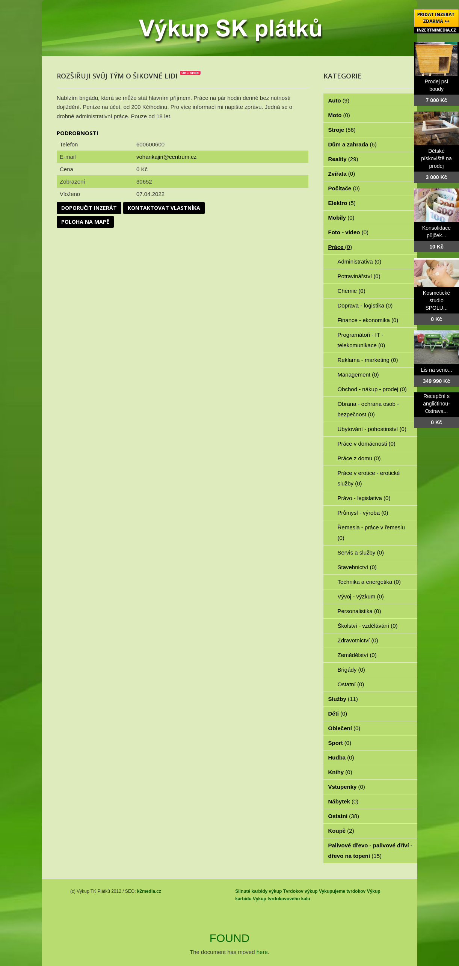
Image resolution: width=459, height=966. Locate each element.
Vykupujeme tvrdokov (342, 891)
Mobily (341, 217)
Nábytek (343, 801)
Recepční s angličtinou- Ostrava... (436, 403)
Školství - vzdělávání (368, 625)
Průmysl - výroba (363, 512)
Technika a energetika (369, 582)
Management (358, 374)
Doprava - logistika (365, 305)
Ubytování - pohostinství (372, 429)
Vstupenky (346, 787)
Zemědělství (357, 655)
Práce (340, 247)
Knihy (340, 772)
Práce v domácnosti (367, 443)
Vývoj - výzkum (361, 596)
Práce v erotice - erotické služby (369, 478)
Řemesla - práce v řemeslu (371, 532)
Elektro (342, 203)
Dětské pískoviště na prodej (436, 158)
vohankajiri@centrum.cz (166, 157)
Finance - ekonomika (368, 320)
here (262, 952)
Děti (337, 713)
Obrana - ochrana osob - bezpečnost (368, 409)
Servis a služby (361, 552)
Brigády (351, 669)
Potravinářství (359, 276)
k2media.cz (149, 891)
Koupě (341, 830)
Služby (343, 699)
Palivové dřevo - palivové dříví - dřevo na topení (370, 850)
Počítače (344, 188)
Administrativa (360, 261)
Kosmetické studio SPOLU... (436, 300)
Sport (340, 743)
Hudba (341, 757)
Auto (339, 100)
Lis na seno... (436, 370)
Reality (343, 159)
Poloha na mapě (85, 221)
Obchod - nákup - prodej (372, 389)
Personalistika (359, 611)
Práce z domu (359, 458)
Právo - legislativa (364, 498)
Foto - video (348, 232)
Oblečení (344, 728)
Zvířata (341, 173)
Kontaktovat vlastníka (164, 207)
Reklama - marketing (368, 360)
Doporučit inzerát (89, 207)
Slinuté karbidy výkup (258, 891)
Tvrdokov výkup (300, 891)
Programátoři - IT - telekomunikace (361, 340)
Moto (339, 115)
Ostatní (351, 684)
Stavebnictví (357, 567)
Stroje (342, 130)
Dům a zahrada (352, 144)
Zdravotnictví (358, 640)
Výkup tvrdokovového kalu (281, 898)
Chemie (351, 291)
